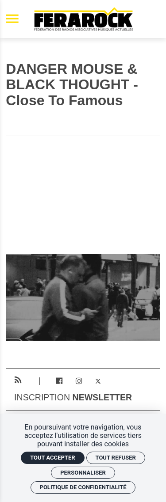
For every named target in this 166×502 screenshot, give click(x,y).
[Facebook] (59, 381)
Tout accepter (52, 457)
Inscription (73, 397)
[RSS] (18, 380)
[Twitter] (98, 381)
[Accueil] (83, 19)
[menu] (12, 19)
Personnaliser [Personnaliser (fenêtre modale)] (83, 472)
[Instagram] (78, 381)
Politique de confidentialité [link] (83, 487)
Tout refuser (116, 457)
